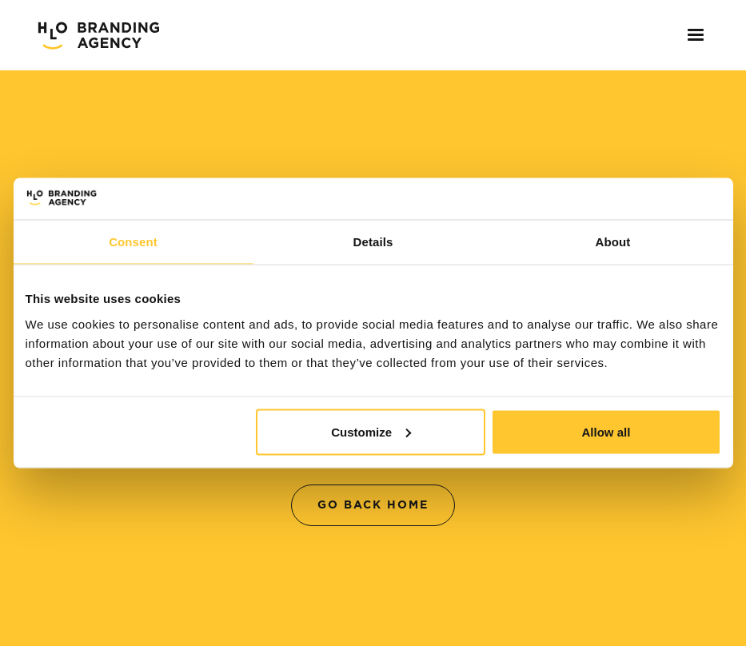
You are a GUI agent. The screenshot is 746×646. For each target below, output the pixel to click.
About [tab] (613, 242)
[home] (98, 35)
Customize (371, 431)
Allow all (606, 431)
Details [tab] (373, 242)
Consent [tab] (133, 242)
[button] (690, 35)
